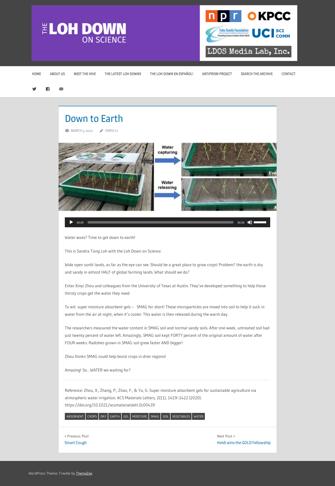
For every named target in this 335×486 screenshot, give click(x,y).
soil (166, 416)
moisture (139, 416)
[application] (167, 222)
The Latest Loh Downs (123, 73)
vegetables (181, 416)
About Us (57, 73)
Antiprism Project (217, 73)
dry (103, 416)
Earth (115, 416)
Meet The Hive (85, 73)
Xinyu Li (111, 130)
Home (36, 73)
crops (92, 416)
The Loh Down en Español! (171, 73)
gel (126, 416)
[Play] (71, 222)
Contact (289, 73)
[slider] (161, 222)
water (198, 416)
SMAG (155, 416)
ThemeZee (84, 473)
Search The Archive (257, 73)
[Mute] (249, 222)
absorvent (75, 416)
